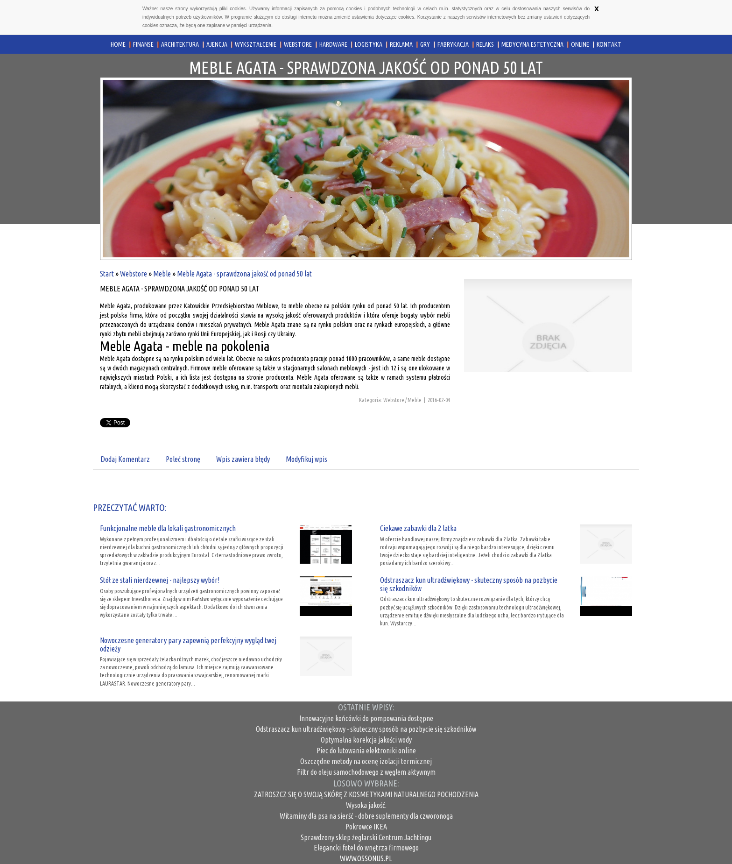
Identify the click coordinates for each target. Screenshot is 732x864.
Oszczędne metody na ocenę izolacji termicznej (366, 761)
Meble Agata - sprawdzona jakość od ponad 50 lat (244, 273)
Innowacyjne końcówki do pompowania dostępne (366, 718)
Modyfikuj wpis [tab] (306, 459)
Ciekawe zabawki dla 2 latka (418, 528)
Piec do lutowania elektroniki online (366, 750)
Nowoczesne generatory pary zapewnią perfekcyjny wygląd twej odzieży (188, 644)
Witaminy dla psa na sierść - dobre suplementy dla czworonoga (366, 816)
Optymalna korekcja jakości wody (366, 740)
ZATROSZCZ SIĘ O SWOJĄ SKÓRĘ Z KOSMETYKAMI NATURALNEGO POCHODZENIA (366, 794)
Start (107, 273)
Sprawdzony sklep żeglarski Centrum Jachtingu (366, 837)
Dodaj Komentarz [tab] (125, 459)
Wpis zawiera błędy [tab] (243, 459)
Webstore (133, 273)
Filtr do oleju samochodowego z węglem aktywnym (366, 772)
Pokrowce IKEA (366, 826)
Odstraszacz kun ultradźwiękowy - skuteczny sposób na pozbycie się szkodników (468, 584)
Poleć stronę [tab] (183, 459)
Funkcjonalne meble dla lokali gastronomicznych (168, 528)
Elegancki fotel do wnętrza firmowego (366, 847)
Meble (162, 273)
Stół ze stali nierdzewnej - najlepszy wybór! (159, 580)
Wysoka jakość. (366, 805)
